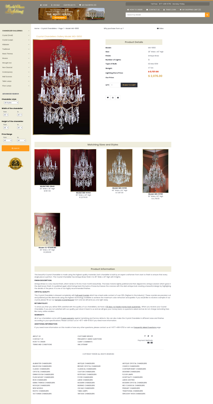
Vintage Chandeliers (86, 394)
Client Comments (85, 342)
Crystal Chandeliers (49, 28)
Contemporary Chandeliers (134, 369)
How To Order (39, 342)
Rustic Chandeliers (41, 391)
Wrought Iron (7, 63)
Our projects (69, 5)
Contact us (153, 9)
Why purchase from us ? (114, 28)
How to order (134, 9)
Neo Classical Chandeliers (133, 385)
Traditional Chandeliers (132, 391)
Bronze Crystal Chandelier (89, 366)
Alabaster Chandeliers (42, 363)
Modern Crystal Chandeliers (134, 383)
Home (43, 5)
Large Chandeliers (85, 380)
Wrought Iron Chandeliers (133, 394)
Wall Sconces (7, 77)
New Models (38, 388)
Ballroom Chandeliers (42, 366)
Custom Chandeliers (86, 372)
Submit (15, 148)
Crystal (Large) (7, 40)
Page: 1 (61, 28)
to (18, 112)
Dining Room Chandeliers (43, 374)
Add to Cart (129, 85)
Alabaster (5, 44)
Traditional (6, 49)
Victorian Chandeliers (42, 394)
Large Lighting (128, 380)
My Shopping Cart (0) (190, 9)
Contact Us (38, 339)
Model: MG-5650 (72, 28)
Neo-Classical (7, 67)
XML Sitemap (83, 344)
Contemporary (7, 72)
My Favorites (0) (87, 5)
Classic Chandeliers (41, 369)
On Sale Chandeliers (86, 388)
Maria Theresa (7, 54)
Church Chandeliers (130, 366)
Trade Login (169, 9)
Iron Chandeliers (40, 380)
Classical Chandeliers (87, 369)
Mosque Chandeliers (41, 385)
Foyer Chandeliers (85, 377)
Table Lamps (6, 81)
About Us (37, 336)
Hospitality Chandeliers (132, 377)
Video (160, 28)
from (5, 112)
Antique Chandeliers (86, 363)
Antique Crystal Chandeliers (134, 363)
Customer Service (85, 336)
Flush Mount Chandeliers (43, 377)
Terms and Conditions (42, 344)
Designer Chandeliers (131, 372)
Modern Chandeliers (86, 383)
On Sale (55, 5)
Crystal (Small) (7, 35)
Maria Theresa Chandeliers (44, 383)
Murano (5, 58)
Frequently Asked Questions (90, 339)
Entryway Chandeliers (87, 374)
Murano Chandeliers (86, 385)
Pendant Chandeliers (131, 388)
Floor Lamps (6, 86)
